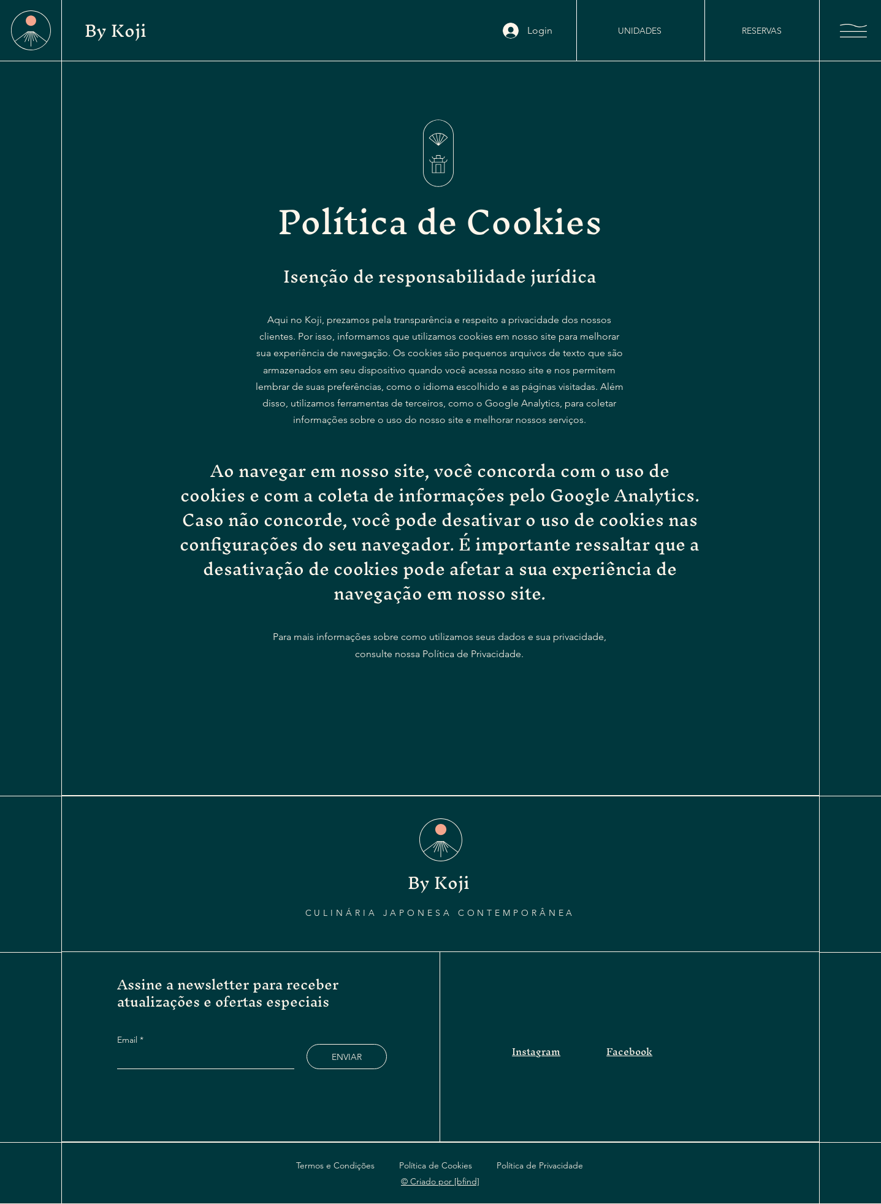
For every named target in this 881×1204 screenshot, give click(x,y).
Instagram (536, 1051)
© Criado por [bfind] (440, 1181)
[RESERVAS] (761, 30)
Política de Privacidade (540, 1165)
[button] (853, 30)
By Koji (118, 30)
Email (128, 1039)
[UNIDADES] (639, 30)
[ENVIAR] (347, 1056)
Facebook (629, 1051)
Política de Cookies (435, 1165)
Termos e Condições (335, 1165)
